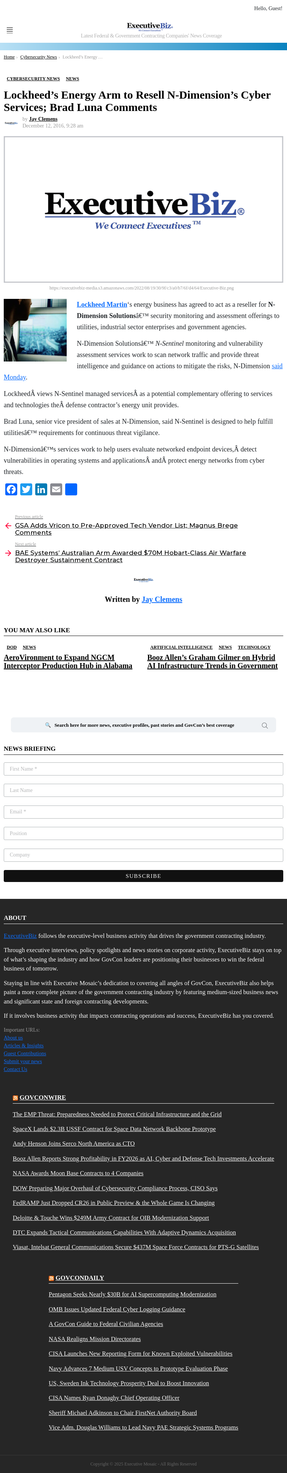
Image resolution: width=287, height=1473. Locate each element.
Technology (254, 647)
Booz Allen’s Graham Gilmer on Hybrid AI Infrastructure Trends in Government (212, 661)
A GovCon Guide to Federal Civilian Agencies (106, 1324)
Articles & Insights (24, 1045)
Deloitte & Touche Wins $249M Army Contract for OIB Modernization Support (111, 1218)
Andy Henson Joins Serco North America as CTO (74, 1143)
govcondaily (79, 1277)
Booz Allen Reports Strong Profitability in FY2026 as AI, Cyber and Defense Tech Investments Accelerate (143, 1158)
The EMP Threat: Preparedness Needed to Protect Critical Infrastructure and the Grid (117, 1114)
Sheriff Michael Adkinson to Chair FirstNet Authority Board (123, 1413)
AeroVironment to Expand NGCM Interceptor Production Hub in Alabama (68, 661)
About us (13, 1038)
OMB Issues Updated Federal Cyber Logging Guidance (117, 1309)
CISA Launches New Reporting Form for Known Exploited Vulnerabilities (140, 1353)
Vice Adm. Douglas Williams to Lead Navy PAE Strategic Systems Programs (143, 1427)
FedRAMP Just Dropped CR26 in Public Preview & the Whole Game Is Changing (114, 1203)
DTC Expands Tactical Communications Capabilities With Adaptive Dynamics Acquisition (124, 1232)
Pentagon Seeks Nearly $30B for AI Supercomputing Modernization (133, 1294)
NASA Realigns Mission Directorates (95, 1339)
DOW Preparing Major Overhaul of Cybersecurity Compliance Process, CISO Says (115, 1188)
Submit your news (23, 1061)
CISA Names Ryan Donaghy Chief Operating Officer (114, 1398)
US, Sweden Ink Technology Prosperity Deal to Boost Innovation (129, 1383)
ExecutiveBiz (20, 935)
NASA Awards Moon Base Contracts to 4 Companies (78, 1173)
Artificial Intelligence (181, 647)
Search (264, 726)
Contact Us (15, 1069)
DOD (12, 647)
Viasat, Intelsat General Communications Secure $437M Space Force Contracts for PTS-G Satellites (136, 1247)
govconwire (42, 1097)
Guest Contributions (25, 1053)
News (29, 647)
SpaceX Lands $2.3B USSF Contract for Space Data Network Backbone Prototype (114, 1129)
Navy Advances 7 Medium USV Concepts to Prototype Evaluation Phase (138, 1368)
